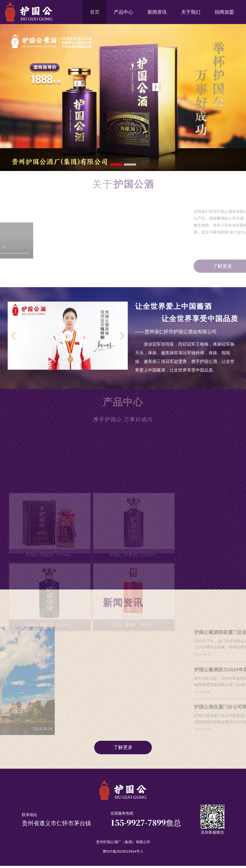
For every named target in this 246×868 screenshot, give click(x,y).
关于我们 (190, 12)
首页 (94, 12)
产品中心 (123, 12)
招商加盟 (224, 12)
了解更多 (123, 749)
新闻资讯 (157, 12)
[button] (122, 337)
